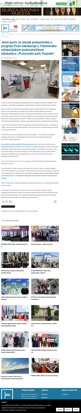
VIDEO (55, 19)
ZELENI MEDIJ (72, 19)
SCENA (47, 19)
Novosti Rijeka (10, 34)
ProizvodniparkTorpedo (32, 211)
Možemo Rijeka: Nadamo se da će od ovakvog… (45, 375)
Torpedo (3, 34)
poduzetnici (5, 211)
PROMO (10, 22)
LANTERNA (4, 22)
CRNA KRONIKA (35, 19)
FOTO (51, 19)
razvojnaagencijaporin (19, 211)
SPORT (28, 19)
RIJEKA (13, 19)
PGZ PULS (61, 19)
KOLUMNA (42, 19)
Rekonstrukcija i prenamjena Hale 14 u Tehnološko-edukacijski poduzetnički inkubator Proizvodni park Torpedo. (30, 175)
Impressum (45, 394)
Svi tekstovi (65, 394)
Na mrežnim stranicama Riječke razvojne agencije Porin (19, 144)
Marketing (44, 397)
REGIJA (18, 19)
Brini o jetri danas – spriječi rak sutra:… (42, 244)
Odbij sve (68, 409)
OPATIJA (23, 19)
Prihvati (76, 409)
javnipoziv (11, 211)
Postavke (59, 409)
